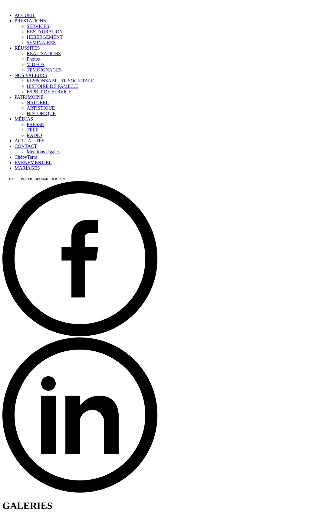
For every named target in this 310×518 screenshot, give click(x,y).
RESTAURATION (45, 31)
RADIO (34, 135)
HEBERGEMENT (45, 37)
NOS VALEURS (31, 75)
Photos (33, 58)
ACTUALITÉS (30, 140)
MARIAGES (27, 168)
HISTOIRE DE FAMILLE (52, 86)
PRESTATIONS (30, 20)
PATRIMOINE (29, 97)
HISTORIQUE (41, 113)
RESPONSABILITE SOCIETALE (60, 80)
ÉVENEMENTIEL (33, 162)
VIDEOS (36, 64)
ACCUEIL (25, 15)
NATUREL (38, 102)
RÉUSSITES (27, 48)
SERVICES (38, 26)
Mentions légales (43, 151)
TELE (32, 129)
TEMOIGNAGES (44, 69)
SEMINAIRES (41, 42)
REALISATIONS (44, 53)
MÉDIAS (24, 118)
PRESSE (35, 124)
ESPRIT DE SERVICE (49, 91)
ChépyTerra (26, 157)
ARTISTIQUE (41, 108)
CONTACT (26, 146)
